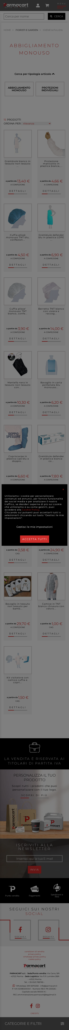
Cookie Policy (31, 509)
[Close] (63, 489)
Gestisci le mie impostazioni (34, 527)
